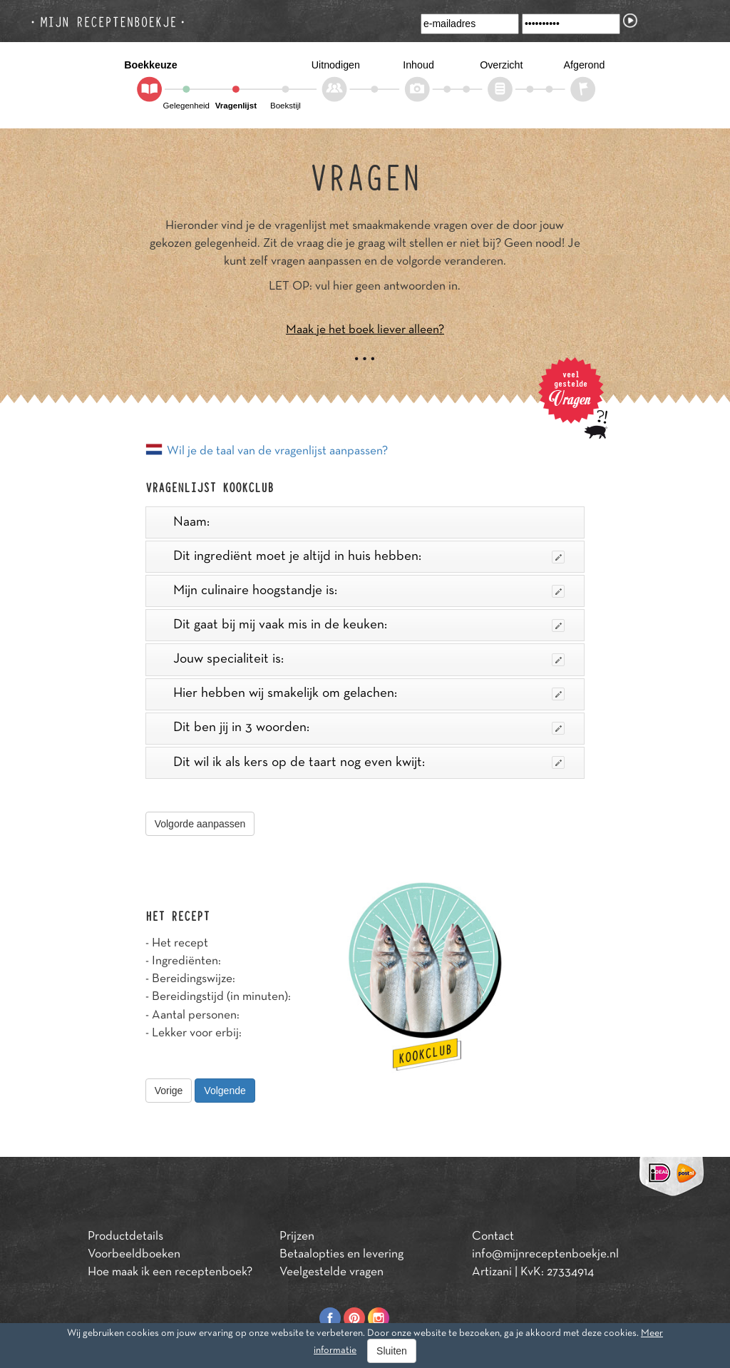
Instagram (378, 1318)
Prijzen (296, 1236)
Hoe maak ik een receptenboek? (170, 1272)
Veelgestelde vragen (331, 1272)
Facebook (330, 1318)
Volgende (224, 1090)
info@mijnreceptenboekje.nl (545, 1254)
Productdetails (125, 1236)
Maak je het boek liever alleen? (365, 330)
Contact (493, 1236)
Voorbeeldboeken (134, 1254)
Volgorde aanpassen (200, 824)
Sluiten (391, 1351)
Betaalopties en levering (341, 1254)
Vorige (169, 1090)
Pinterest (354, 1318)
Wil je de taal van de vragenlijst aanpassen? (277, 451)
